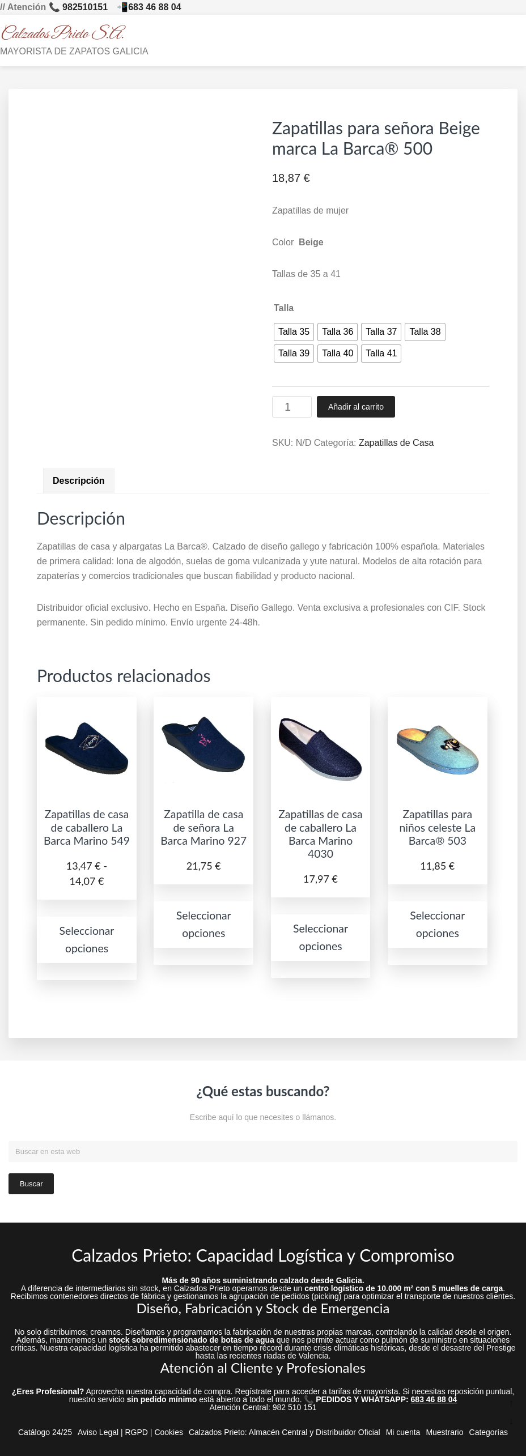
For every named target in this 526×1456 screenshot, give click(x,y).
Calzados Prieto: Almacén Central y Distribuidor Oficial (284, 1432)
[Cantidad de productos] (292, 407)
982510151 (85, 7)
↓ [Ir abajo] (511, 1421)
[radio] (293, 331)
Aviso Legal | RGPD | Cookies (130, 1432)
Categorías (488, 1432)
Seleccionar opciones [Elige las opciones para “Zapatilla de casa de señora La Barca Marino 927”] (203, 924)
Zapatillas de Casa (396, 443)
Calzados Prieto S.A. (62, 34)
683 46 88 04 (154, 7)
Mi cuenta (403, 1432)
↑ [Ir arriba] (511, 1402)
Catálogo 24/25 (45, 1432)
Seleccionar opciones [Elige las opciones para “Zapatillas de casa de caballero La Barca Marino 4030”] (320, 937)
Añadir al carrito (356, 406)
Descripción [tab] (79, 481)
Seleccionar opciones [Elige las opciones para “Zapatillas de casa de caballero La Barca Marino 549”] (87, 939)
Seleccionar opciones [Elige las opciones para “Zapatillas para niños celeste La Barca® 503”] (437, 924)
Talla (284, 308)
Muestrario (444, 1432)
